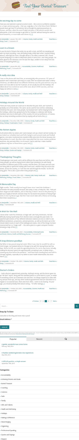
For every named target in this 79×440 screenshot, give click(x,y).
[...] (32, 34)
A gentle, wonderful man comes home (14, 344)
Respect (4, 439)
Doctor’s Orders (7, 270)
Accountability (26, 66)
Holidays (6, 96)
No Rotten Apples (8, 129)
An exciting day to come (10, 20)
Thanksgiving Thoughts (10, 157)
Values (19, 177)
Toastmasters (14, 123)
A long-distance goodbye (11, 240)
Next (54, 301)
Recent (39, 339)
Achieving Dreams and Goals (11, 379)
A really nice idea (7, 75)
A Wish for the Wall (8, 211)
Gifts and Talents (7, 405)
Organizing (4, 426)
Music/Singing (5, 422)
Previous (36, 301)
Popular (13, 339)
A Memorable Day (8, 184)
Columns (25, 39)
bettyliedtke (5, 39)
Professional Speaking (8, 430)
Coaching (4, 388)
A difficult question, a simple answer (14, 361)
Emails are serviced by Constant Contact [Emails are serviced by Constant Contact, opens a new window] (25, 334)
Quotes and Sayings (15, 150)
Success (28, 234)
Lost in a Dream (7, 48)
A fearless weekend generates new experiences (17, 353)
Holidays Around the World (12, 102)
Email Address (6, 319)
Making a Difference (8, 418)
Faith (32, 175)
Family (31, 39)
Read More (52, 39)
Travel (6, 41)
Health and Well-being (18, 234)
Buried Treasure (6, 383)
